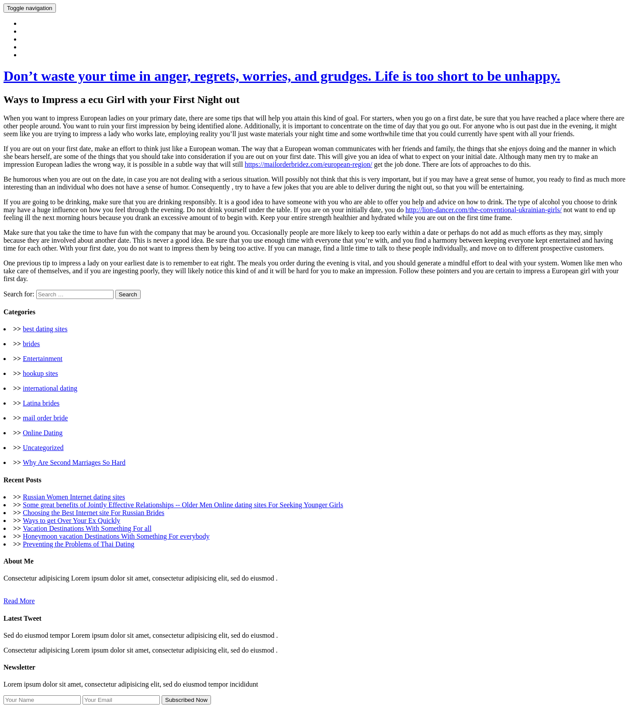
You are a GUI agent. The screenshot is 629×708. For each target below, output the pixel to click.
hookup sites (40, 373)
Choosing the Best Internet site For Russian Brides (93, 512)
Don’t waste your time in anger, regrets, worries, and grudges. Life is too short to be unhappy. (281, 76)
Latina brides (41, 403)
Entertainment (42, 358)
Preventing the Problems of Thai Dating (78, 544)
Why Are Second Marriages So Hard (74, 462)
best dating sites (45, 329)
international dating (50, 388)
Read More (19, 601)
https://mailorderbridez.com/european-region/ (308, 164)
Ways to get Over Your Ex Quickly (71, 520)
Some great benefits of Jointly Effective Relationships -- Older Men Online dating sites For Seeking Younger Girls (183, 505)
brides (31, 343)
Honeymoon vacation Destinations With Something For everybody (116, 536)
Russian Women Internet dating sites (74, 497)
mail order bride (45, 418)
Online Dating (42, 432)
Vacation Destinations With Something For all (87, 528)
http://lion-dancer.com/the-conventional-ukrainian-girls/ (483, 209)
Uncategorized (43, 447)
